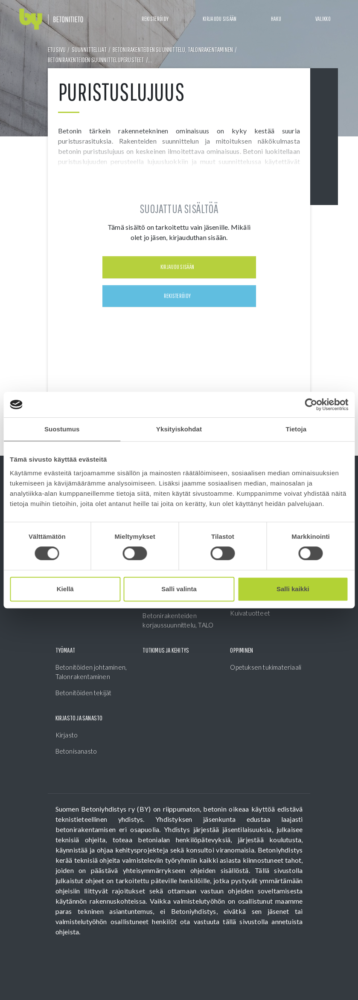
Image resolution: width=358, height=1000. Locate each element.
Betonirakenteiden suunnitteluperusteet (96, 60)
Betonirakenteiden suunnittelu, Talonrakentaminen (173, 49)
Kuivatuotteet (250, 613)
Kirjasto (66, 735)
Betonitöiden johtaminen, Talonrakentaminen (91, 671)
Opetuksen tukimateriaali (265, 667)
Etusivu (57, 49)
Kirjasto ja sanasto (79, 718)
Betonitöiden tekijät (83, 693)
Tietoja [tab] (295, 429)
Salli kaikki (293, 588)
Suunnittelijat (89, 49)
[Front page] (51, 19)
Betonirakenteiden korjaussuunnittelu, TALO (178, 620)
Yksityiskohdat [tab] (179, 429)
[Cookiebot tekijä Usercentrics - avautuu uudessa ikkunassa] (311, 404)
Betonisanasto (76, 751)
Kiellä (65, 588)
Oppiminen (241, 650)
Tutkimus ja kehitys (166, 650)
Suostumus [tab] (62, 429)
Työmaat (65, 650)
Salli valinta (179, 588)
